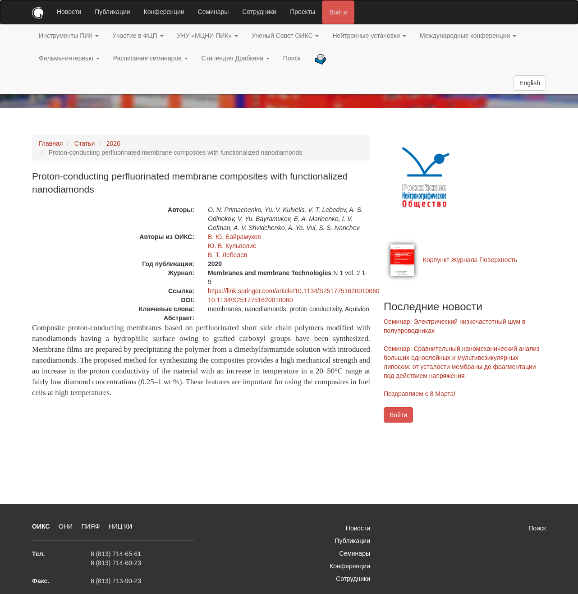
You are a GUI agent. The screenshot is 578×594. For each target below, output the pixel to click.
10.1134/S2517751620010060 (250, 300)
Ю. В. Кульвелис (232, 245)
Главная (51, 143)
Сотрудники (259, 11)
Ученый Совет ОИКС (285, 35)
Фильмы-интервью (69, 58)
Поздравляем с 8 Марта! (419, 393)
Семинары (213, 11)
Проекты (302, 11)
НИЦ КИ (121, 526)
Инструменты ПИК (69, 35)
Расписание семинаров (150, 58)
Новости (69, 11)
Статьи (84, 143)
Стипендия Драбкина (236, 58)
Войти (338, 12)
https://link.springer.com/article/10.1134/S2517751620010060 (294, 291)
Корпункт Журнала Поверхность (470, 259)
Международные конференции (468, 35)
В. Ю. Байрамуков (234, 236)
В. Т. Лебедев (227, 254)
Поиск (292, 58)
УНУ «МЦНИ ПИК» (208, 35)
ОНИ (66, 526)
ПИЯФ (91, 526)
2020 (113, 143)
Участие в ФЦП (137, 35)
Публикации (112, 11)
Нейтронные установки (369, 35)
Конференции (164, 11)
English (529, 83)
